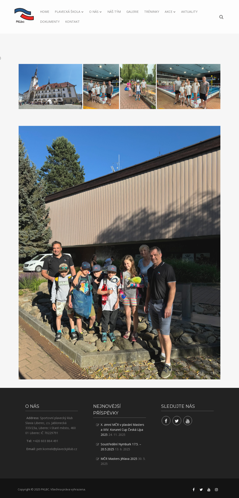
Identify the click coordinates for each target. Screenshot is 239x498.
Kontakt (72, 22)
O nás (94, 12)
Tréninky (151, 12)
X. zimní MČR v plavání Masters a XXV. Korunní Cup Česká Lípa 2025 (122, 430)
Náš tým (114, 12)
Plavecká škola (67, 12)
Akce (168, 12)
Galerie (132, 12)
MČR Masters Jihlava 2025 (119, 459)
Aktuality (189, 12)
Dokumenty (50, 22)
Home (44, 12)
